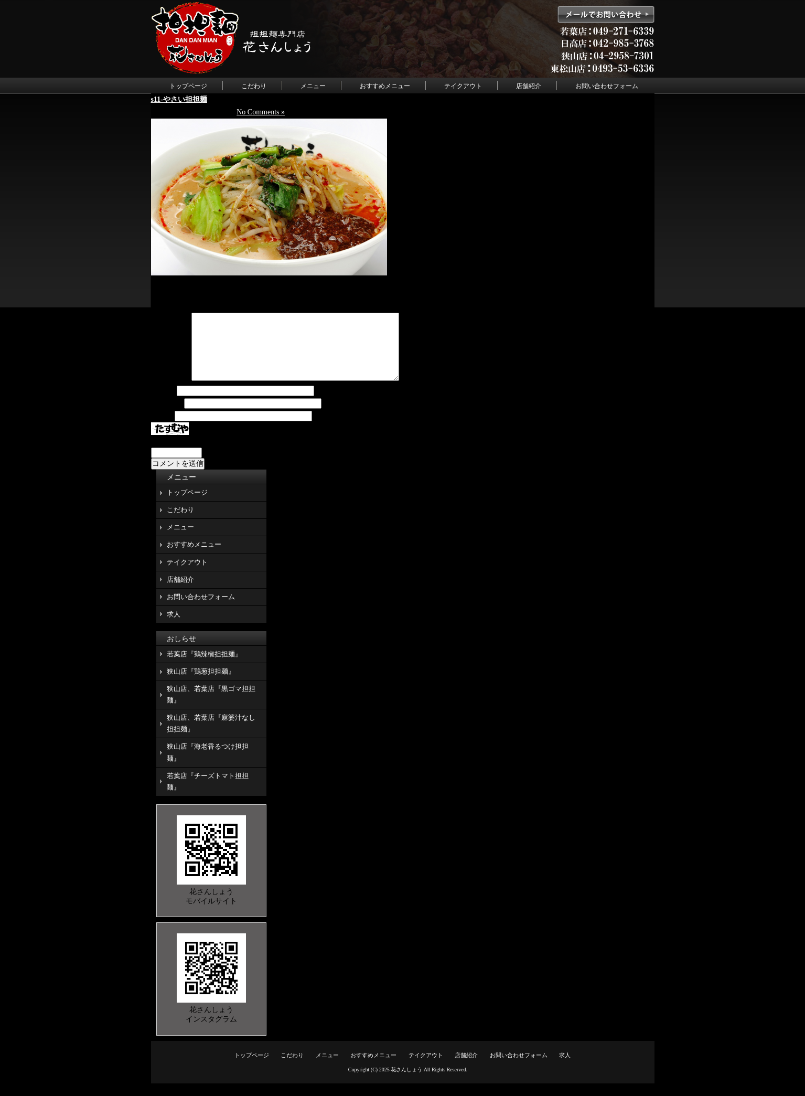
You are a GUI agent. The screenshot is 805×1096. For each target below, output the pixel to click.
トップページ (188, 86)
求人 (173, 627)
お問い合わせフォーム (606, 86)
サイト (162, 429)
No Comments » (261, 112)
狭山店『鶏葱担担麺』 (201, 684)
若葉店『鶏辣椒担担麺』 (204, 667)
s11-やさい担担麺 (179, 99)
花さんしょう (406, 1082)
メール (167, 416)
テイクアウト (463, 86)
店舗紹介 (528, 86)
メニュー (313, 86)
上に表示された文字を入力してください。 (221, 453)
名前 (163, 404)
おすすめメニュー (385, 86)
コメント (170, 391)
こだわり (253, 86)
